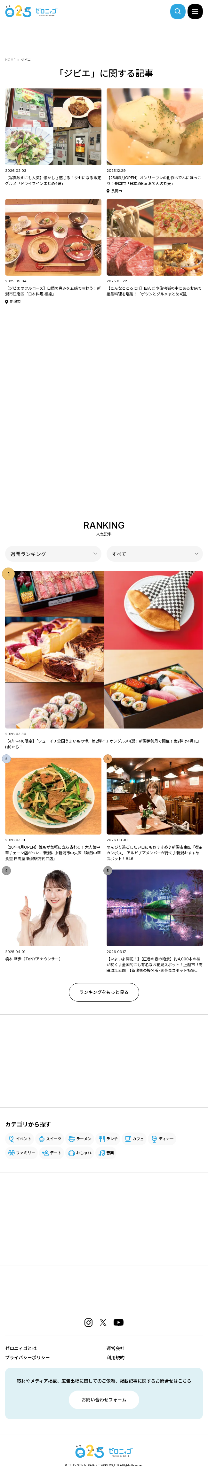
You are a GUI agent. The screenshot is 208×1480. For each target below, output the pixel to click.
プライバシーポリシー (27, 1357)
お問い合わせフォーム (104, 1399)
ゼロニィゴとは (20, 1348)
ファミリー (25, 1152)
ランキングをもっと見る (104, 992)
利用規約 (115, 1357)
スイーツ (53, 1138)
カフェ (138, 1138)
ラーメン (84, 1138)
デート (55, 1152)
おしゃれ (84, 1152)
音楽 (110, 1152)
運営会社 (115, 1348)
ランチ (112, 1138)
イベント (23, 1138)
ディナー (166, 1138)
